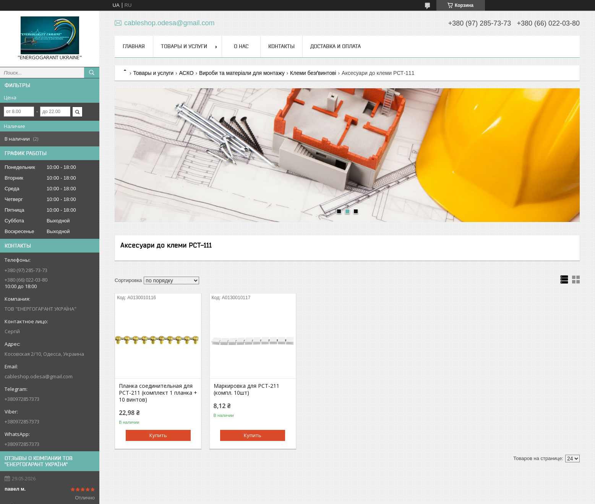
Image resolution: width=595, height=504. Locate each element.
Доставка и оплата (335, 46)
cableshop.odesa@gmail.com (39, 376)
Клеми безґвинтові (313, 73)
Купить (158, 435)
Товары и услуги (184, 46)
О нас (241, 46)
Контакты (281, 46)
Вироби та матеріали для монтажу (242, 73)
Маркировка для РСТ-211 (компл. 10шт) (246, 389)
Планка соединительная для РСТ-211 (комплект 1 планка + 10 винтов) (158, 392)
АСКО (186, 73)
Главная (134, 46)
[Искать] (91, 72)
